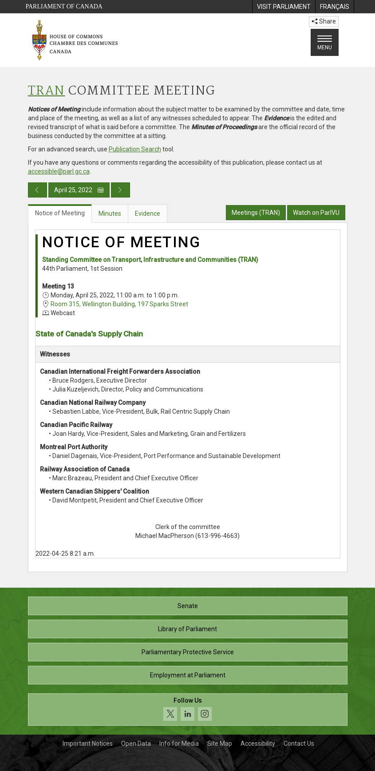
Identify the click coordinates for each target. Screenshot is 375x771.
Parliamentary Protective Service (188, 652)
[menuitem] (283, 6)
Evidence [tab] (147, 213)
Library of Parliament (187, 629)
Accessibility (258, 743)
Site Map (219, 743)
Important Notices (88, 743)
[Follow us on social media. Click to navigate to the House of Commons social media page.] (187, 709)
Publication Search (135, 149)
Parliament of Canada (64, 6)
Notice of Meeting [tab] (60, 213)
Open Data (136, 743)
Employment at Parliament (187, 675)
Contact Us (299, 743)
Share (324, 21)
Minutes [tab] (110, 213)
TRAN (46, 91)
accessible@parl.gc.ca (59, 171)
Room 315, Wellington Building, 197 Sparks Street (119, 304)
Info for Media (179, 743)
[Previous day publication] (37, 190)
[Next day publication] (120, 190)
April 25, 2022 (79, 190)
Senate (188, 605)
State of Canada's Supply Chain (89, 333)
